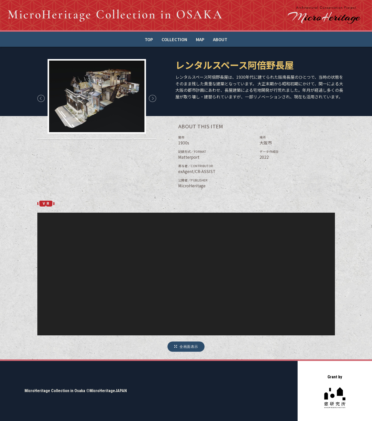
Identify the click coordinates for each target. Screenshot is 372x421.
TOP (149, 39)
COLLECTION (174, 39)
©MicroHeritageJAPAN (106, 390)
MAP (200, 39)
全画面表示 (188, 346)
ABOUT (220, 39)
